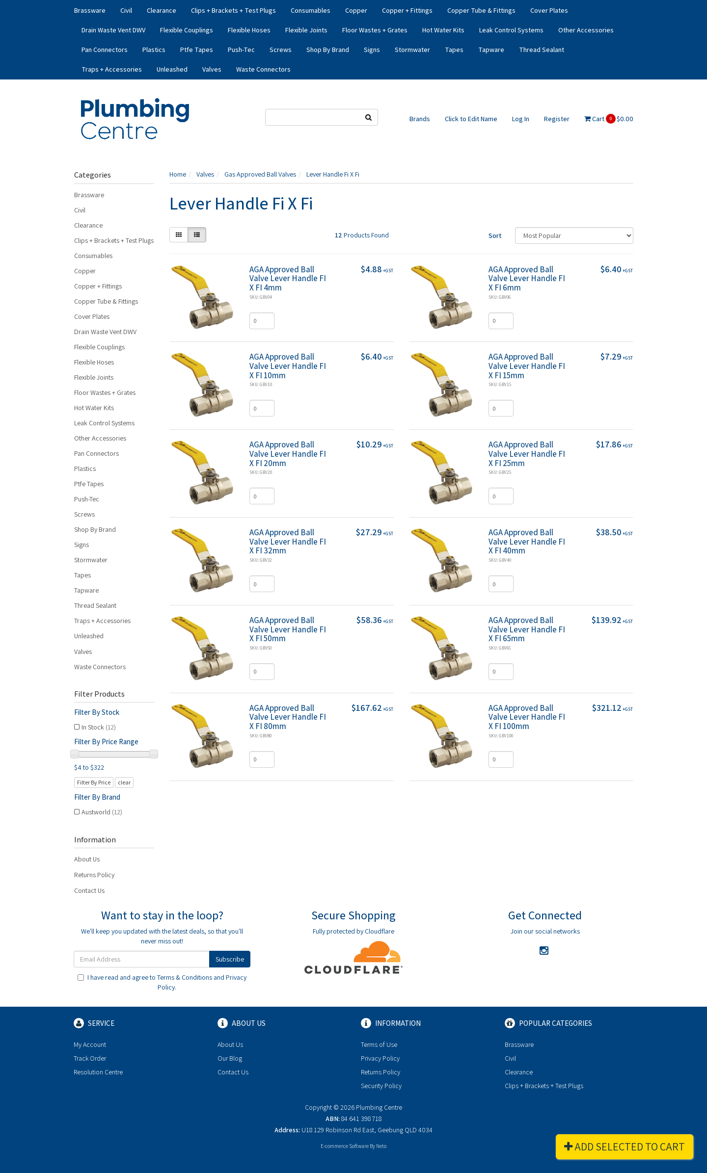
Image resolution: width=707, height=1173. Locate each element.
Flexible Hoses (249, 30)
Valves (211, 69)
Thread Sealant (541, 49)
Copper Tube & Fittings (481, 10)
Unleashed (172, 69)
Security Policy (381, 1085)
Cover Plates (549, 10)
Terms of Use (379, 1044)
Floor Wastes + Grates (375, 30)
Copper (356, 10)
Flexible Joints (306, 30)
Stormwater (412, 49)
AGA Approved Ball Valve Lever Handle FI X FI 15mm (527, 365)
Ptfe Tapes (196, 49)
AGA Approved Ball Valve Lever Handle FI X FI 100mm (527, 717)
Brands (419, 118)
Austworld (102, 812)
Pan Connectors (105, 49)
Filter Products (99, 694)
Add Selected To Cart (624, 1146)
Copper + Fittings (407, 10)
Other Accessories (586, 30)
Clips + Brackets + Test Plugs (233, 10)
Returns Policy (94, 874)
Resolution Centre (98, 1072)
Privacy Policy (380, 1058)
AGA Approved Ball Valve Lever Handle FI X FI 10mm (287, 365)
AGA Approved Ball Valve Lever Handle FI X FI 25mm (527, 453)
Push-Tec (241, 49)
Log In (520, 118)
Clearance (161, 10)
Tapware (491, 49)
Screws (281, 49)
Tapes (454, 49)
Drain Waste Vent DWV (113, 30)
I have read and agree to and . (162, 982)
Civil (126, 10)
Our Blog (230, 1058)
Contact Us (89, 890)
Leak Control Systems (511, 30)
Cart (608, 119)
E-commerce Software (345, 1146)
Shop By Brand (327, 49)
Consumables (310, 10)
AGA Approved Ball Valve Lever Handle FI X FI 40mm (527, 541)
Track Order (90, 1058)
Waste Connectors (263, 69)
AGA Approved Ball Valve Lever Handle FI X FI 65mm (527, 629)
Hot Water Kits (443, 30)
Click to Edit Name (471, 118)
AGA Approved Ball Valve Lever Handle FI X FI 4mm (287, 278)
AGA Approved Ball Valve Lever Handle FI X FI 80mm (287, 717)
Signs (372, 49)
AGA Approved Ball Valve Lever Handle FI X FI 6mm (527, 278)
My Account (90, 1044)
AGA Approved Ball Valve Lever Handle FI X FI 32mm (287, 541)
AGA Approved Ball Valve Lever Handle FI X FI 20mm (287, 453)
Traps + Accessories (112, 69)
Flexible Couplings (186, 30)
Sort (495, 235)
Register (557, 118)
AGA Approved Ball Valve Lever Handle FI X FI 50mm (287, 629)
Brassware (90, 10)
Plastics (153, 49)
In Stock (99, 727)
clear (124, 782)
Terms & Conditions (184, 977)
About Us (87, 859)
